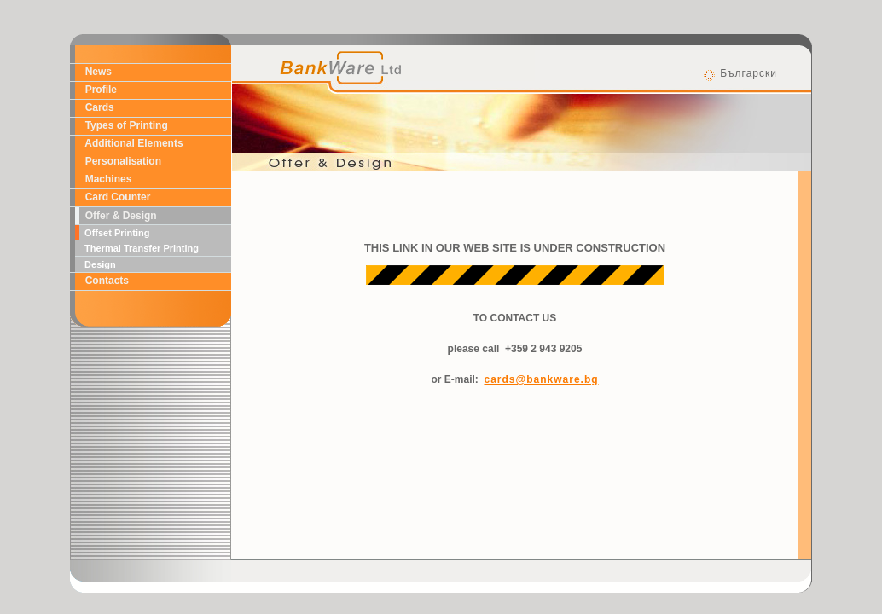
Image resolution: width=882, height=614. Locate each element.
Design (97, 264)
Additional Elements (131, 143)
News (95, 72)
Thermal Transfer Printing (139, 248)
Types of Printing (123, 125)
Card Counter (114, 197)
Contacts (104, 281)
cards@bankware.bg (541, 379)
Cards (96, 107)
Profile (98, 90)
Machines (105, 179)
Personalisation (120, 161)
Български (748, 73)
